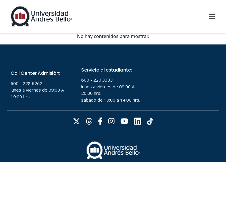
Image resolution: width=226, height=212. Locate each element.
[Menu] (212, 16)
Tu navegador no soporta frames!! (113, 103)
